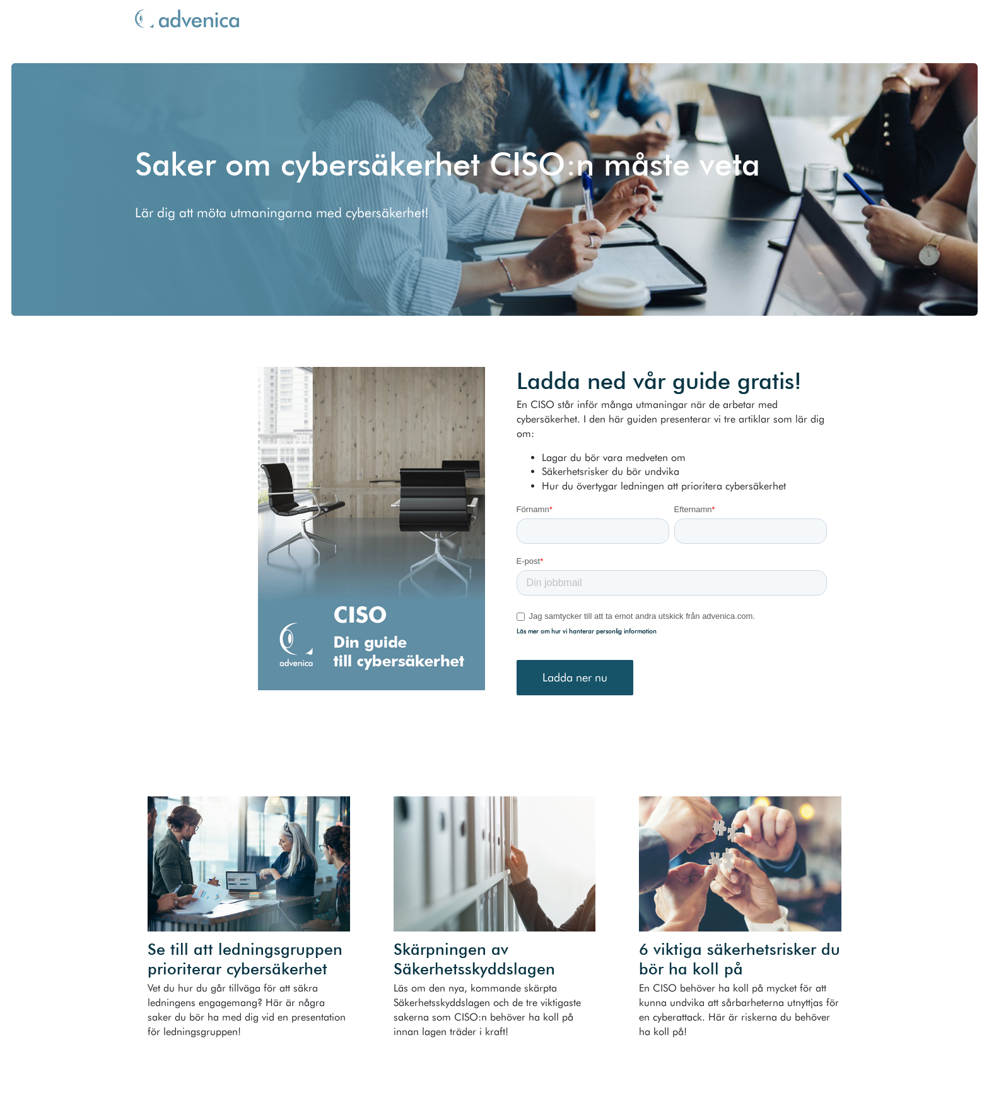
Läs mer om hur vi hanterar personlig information (587, 631)
